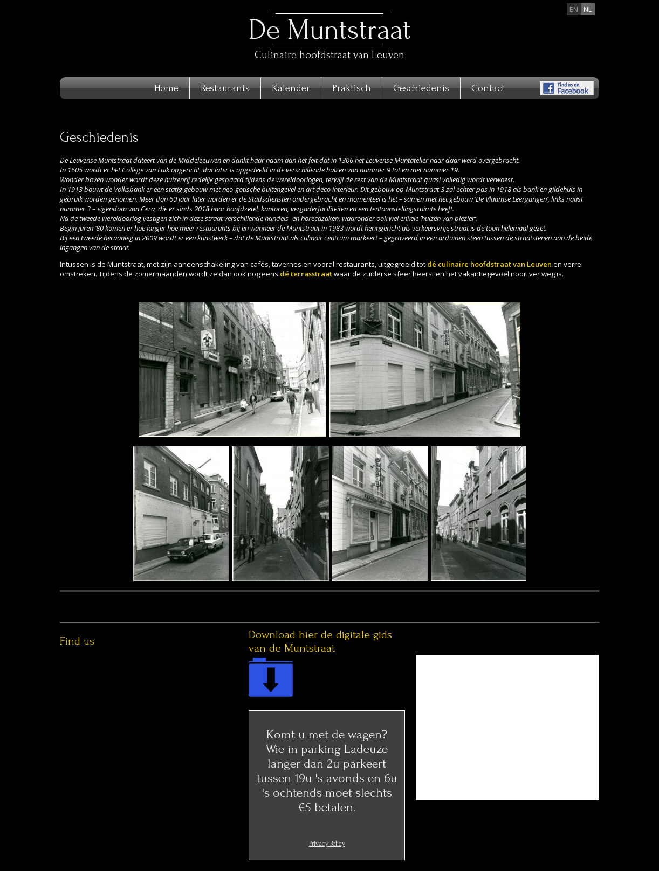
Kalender (291, 88)
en (573, 9)
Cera (148, 208)
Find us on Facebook (567, 88)
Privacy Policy (327, 843)
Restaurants (225, 88)
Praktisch (351, 88)
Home (166, 88)
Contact (488, 88)
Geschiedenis (421, 88)
